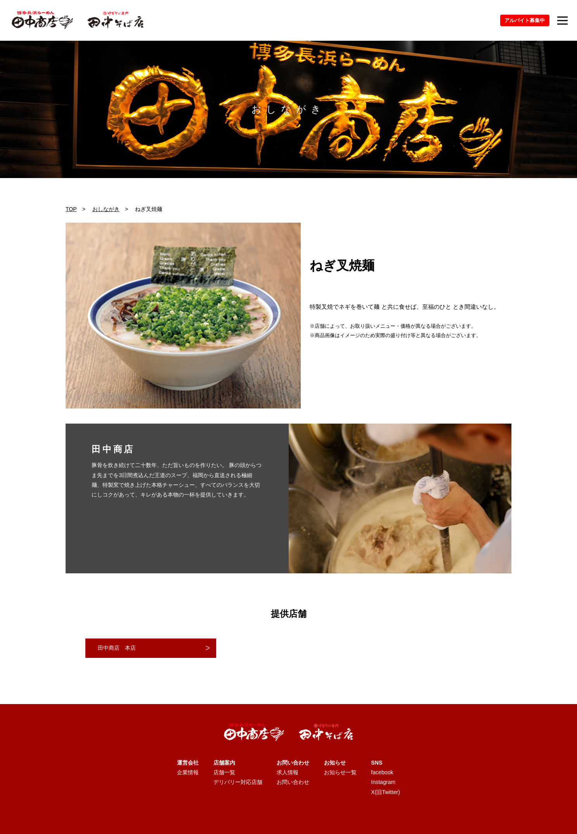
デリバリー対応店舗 (237, 782)
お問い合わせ (293, 782)
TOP (71, 209)
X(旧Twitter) (385, 792)
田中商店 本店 (117, 648)
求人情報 (287, 772)
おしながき (106, 209)
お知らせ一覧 (340, 772)
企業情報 (188, 772)
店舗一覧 (224, 772)
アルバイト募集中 (524, 20)
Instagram (383, 782)
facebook (382, 772)
